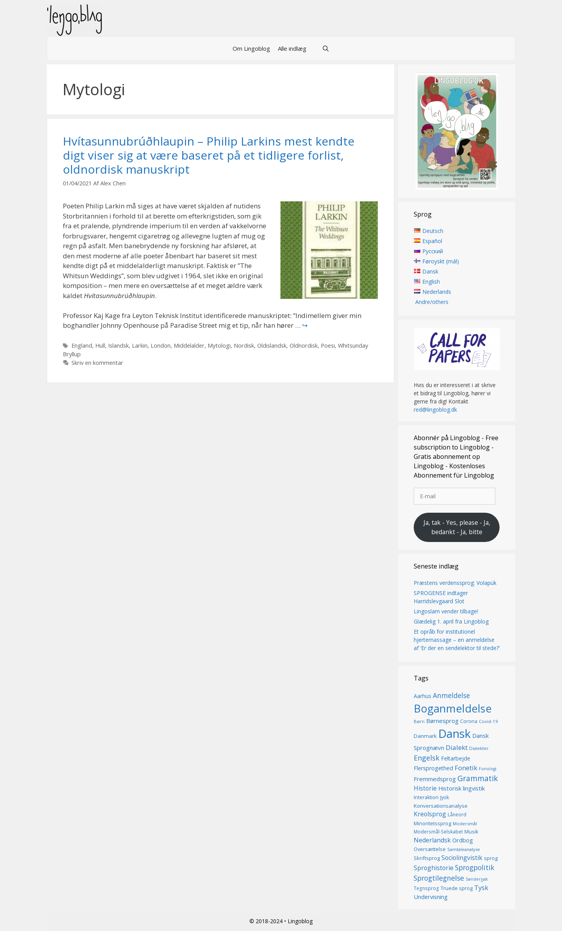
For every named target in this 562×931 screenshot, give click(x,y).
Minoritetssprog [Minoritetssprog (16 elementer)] (432, 823)
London (161, 345)
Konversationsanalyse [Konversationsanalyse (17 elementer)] (441, 805)
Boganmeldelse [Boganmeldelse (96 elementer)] (453, 708)
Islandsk (118, 345)
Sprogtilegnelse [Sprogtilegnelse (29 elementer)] (439, 878)
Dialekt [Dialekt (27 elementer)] (457, 747)
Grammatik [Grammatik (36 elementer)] (477, 778)
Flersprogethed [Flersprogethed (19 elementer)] (433, 768)
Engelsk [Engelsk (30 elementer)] (426, 757)
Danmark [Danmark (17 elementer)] (425, 735)
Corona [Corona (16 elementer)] (468, 721)
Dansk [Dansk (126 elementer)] (454, 733)
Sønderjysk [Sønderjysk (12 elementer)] (477, 879)
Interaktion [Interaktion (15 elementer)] (426, 797)
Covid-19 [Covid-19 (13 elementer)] (488, 722)
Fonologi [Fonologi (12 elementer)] (487, 769)
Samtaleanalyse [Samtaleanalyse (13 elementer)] (463, 850)
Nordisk (244, 345)
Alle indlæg (292, 48)
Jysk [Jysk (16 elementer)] (444, 797)
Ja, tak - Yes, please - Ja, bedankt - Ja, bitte (456, 527)
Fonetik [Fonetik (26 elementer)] (466, 768)
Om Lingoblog (251, 48)
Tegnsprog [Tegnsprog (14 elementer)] (426, 888)
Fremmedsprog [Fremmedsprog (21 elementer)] (435, 779)
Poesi (328, 345)
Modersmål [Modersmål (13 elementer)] (465, 823)
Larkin (140, 345)
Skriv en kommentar (97, 362)
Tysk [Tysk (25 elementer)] (481, 888)
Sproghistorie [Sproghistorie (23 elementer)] (434, 868)
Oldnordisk (304, 345)
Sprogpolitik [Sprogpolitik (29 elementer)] (474, 867)
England (81, 345)
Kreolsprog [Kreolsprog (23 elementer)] (430, 814)
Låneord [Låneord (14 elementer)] (457, 815)
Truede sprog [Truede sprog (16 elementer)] (457, 888)
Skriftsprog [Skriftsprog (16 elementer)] (427, 858)
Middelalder (189, 345)
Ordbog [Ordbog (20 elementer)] (462, 840)
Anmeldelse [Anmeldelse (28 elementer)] (451, 695)
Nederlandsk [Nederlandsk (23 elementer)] (432, 840)
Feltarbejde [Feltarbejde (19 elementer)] (455, 758)
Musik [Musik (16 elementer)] (471, 831)
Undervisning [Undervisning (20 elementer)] (431, 897)
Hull (100, 345)
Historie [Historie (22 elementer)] (425, 789)
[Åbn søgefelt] (325, 48)
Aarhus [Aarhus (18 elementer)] (422, 696)
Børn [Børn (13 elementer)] (419, 722)
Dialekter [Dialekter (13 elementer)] (479, 748)
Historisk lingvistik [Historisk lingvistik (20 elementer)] (461, 788)
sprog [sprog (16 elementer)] (491, 858)
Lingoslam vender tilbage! (446, 611)
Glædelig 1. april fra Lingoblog (451, 621)
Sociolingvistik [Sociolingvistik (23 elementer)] (461, 857)
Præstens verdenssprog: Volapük (455, 582)
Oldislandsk (271, 345)
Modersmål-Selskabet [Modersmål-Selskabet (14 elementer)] (438, 832)
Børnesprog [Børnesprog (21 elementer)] (442, 721)
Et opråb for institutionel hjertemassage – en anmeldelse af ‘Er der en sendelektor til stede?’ (457, 640)
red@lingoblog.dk (435, 410)
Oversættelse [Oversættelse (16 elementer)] (430, 849)
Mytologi (219, 345)
